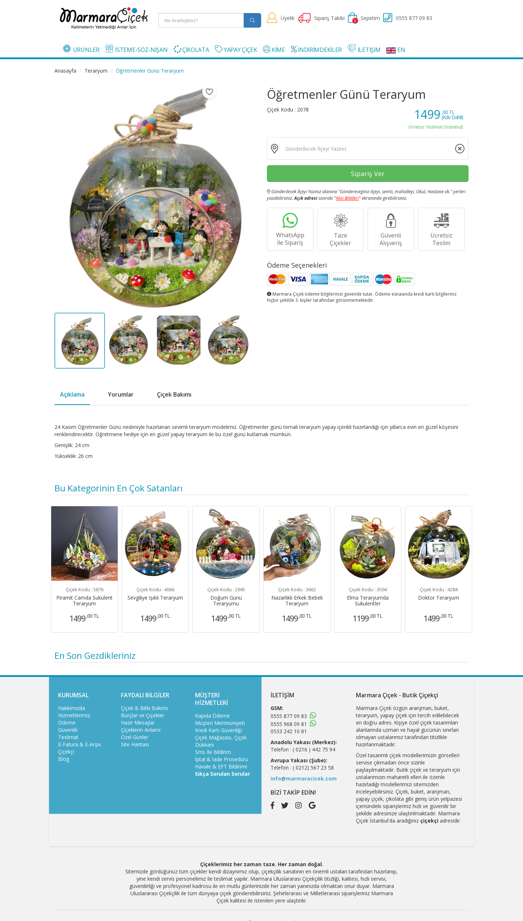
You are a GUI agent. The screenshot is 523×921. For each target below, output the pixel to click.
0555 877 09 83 (289, 716)
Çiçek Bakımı (174, 394)
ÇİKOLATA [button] (191, 49)
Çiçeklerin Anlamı (141, 729)
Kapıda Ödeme (212, 715)
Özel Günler (134, 737)
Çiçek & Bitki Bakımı (144, 708)
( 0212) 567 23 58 (313, 767)
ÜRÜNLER (81, 49)
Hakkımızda (71, 708)
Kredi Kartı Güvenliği (218, 730)
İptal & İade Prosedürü (221, 759)
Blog (63, 758)
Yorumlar (121, 394)
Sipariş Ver (368, 173)
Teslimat (68, 737)
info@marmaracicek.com (304, 778)
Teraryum (96, 70)
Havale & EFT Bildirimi (221, 766)
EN (395, 50)
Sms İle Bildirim (213, 751)
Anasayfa (65, 70)
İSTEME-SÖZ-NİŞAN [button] (136, 49)
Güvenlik (68, 729)
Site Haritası (135, 744)
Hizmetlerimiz (74, 715)
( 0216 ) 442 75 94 (314, 749)
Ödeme (67, 722)
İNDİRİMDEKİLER (316, 49)
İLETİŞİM (364, 49)
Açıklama (72, 394)
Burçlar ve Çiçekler (142, 715)
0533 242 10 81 (289, 731)
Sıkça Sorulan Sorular (222, 773)
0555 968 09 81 (289, 724)
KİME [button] (274, 49)
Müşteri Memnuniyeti (220, 722)
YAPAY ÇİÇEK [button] (236, 49)
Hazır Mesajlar (138, 722)
